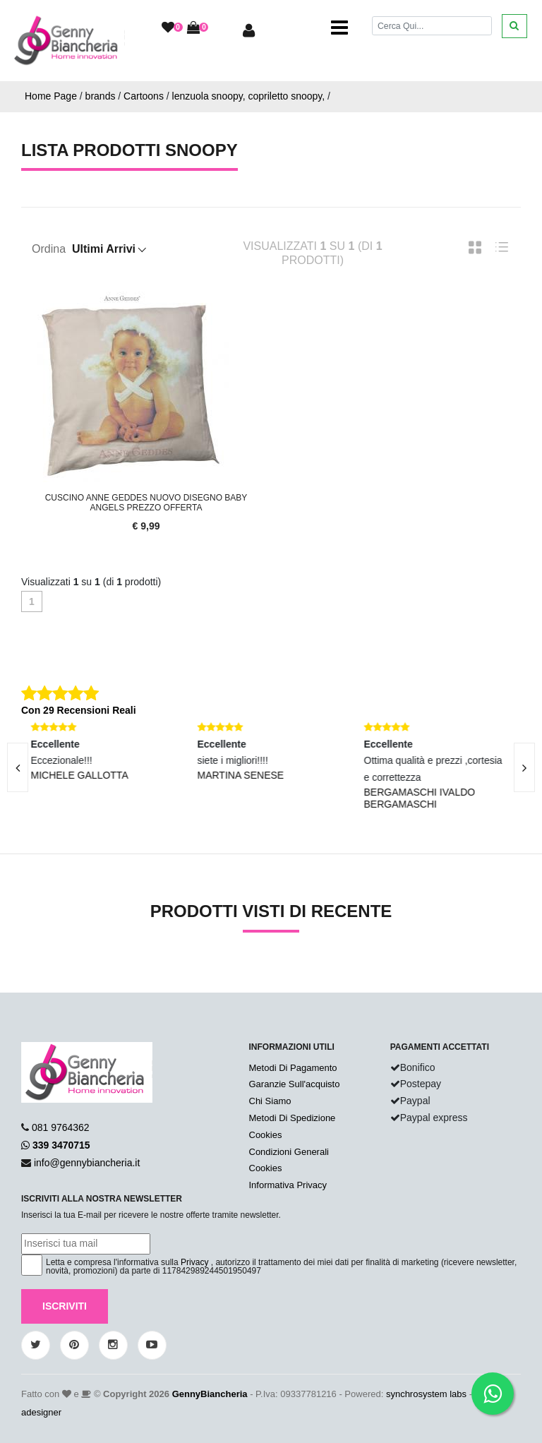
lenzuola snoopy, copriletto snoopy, (248, 96)
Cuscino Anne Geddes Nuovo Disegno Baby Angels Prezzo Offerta (146, 503)
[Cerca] (432, 25)
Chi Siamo (270, 1101)
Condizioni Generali (289, 1151)
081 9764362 (61, 1127)
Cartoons (144, 96)
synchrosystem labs (426, 1394)
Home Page (51, 96)
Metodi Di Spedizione (292, 1118)
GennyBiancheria (210, 1394)
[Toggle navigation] (339, 28)
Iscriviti (64, 1306)
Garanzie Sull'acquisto (294, 1084)
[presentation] (524, 767)
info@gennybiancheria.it (87, 1162)
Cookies (265, 1135)
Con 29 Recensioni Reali (78, 710)
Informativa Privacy (288, 1185)
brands (100, 96)
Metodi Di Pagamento (293, 1067)
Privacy (194, 1262)
